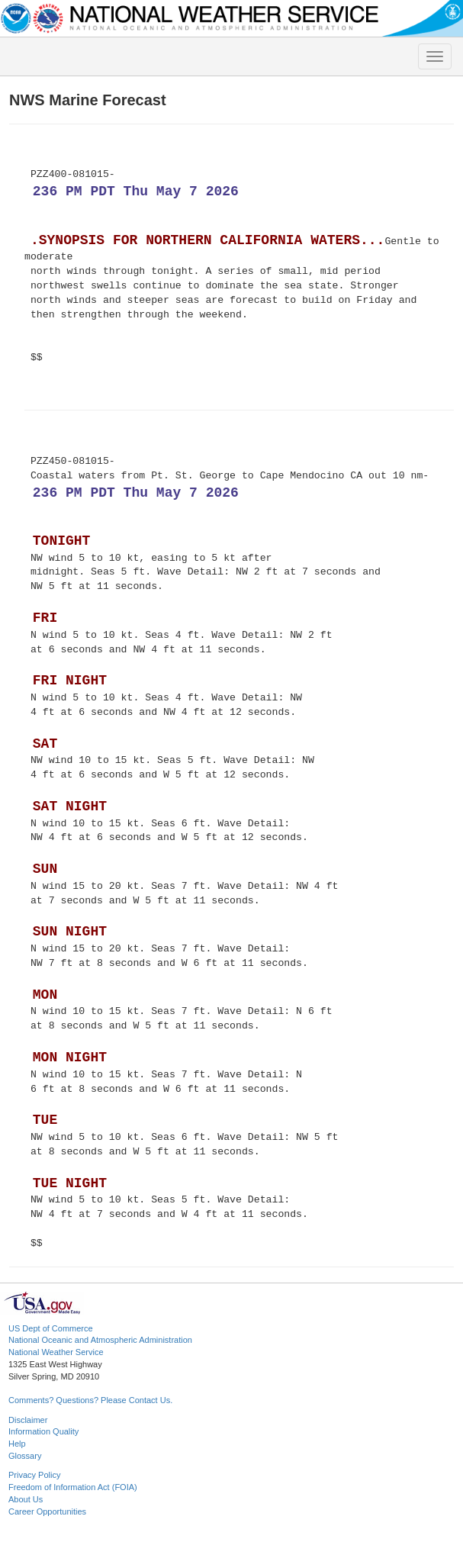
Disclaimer (27, 1419)
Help (17, 1443)
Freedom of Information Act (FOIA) (72, 1487)
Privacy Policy (34, 1474)
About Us (25, 1499)
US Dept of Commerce (50, 1328)
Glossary (24, 1455)
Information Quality (43, 1431)
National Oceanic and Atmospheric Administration (100, 1339)
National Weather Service (56, 1352)
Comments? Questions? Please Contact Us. (90, 1400)
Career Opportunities (47, 1511)
